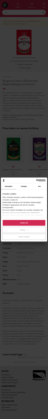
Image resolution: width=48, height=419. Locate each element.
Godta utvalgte (24, 237)
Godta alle (24, 223)
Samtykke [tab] (8, 186)
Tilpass (24, 230)
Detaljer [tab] (24, 186)
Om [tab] (39, 186)
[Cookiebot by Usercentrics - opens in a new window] (36, 180)
